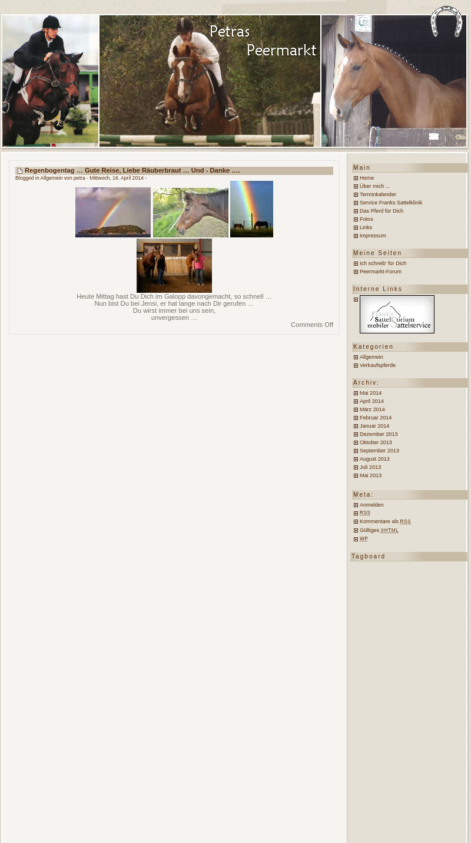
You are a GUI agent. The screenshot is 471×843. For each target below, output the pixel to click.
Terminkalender (378, 194)
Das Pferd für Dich (381, 211)
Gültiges (379, 530)
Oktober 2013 (376, 442)
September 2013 (379, 451)
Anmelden (372, 505)
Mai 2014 (371, 393)
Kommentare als (385, 521)
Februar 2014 (376, 418)
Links (366, 227)
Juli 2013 (370, 467)
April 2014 (372, 401)
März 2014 (372, 409)
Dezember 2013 (378, 434)
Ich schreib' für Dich (383, 263)
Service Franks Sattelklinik (391, 203)
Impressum (373, 236)
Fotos (366, 219)
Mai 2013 (371, 475)
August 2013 (375, 459)
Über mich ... (375, 186)
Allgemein (52, 178)
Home (367, 178)
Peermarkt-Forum (381, 272)
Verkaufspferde (378, 365)
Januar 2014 (374, 426)
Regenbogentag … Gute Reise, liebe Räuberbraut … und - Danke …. (132, 170)
